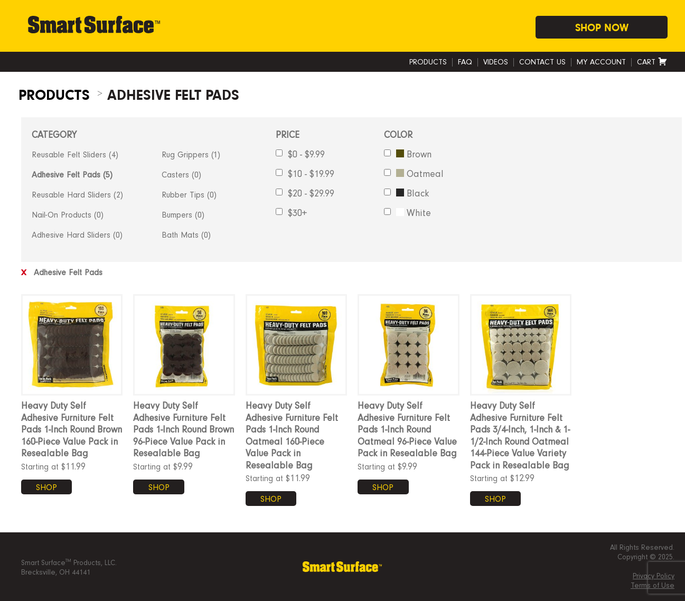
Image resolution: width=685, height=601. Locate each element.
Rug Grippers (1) (191, 154)
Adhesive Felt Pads (61, 272)
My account (601, 62)
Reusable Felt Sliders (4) (75, 154)
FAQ (465, 62)
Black (406, 193)
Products (428, 62)
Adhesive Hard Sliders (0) (77, 235)
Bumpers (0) (183, 215)
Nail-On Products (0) (68, 215)
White (407, 213)
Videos (495, 62)
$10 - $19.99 (305, 173)
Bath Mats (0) (186, 235)
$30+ (291, 213)
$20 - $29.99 (305, 193)
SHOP (46, 487)
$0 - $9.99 (300, 154)
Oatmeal (414, 173)
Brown (407, 154)
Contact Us (542, 62)
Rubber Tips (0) (189, 195)
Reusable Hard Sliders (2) (77, 195)
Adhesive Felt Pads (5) (72, 175)
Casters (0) (181, 175)
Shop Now (601, 28)
